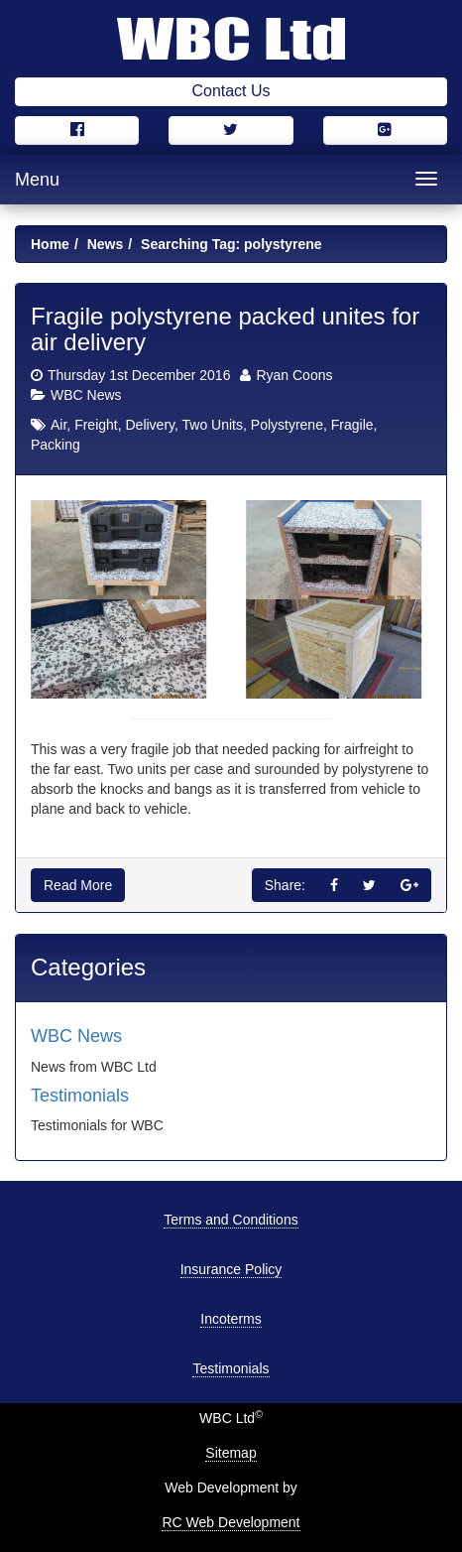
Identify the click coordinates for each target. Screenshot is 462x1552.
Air (58, 425)
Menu (37, 180)
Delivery (149, 425)
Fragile (352, 425)
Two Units (212, 425)
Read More (78, 885)
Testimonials (80, 1095)
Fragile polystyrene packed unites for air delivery (225, 329)
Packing (55, 445)
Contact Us (230, 90)
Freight (96, 425)
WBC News (86, 395)
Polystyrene (287, 425)
